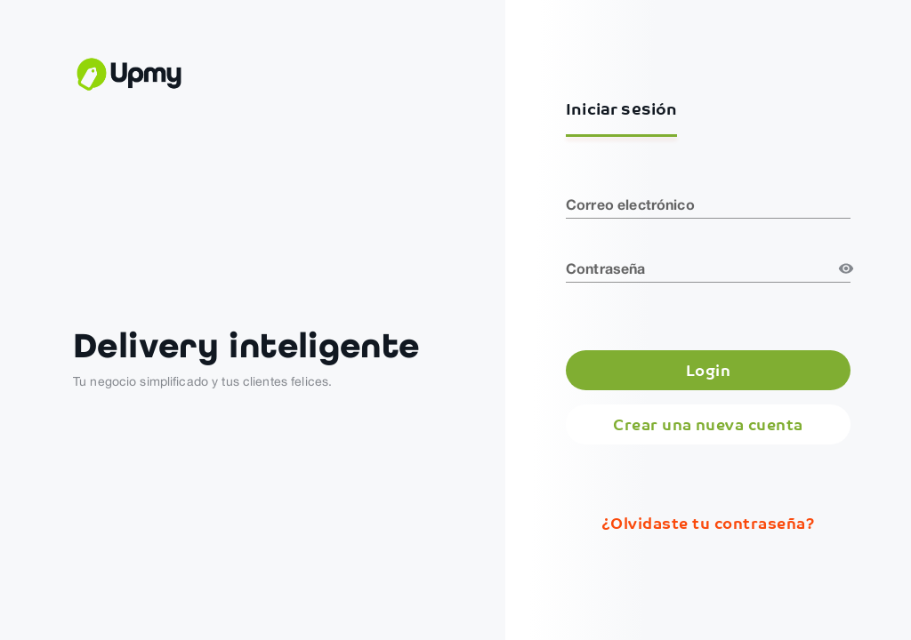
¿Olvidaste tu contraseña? (708, 523)
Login (708, 370)
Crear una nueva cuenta (708, 424)
